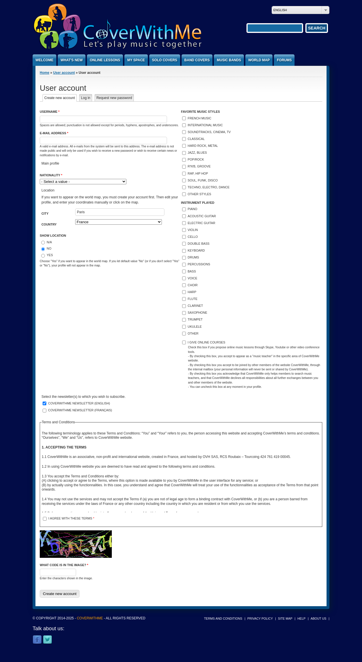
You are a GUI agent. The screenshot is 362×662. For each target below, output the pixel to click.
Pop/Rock (196, 159)
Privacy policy (260, 618)
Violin (193, 230)
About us (318, 618)
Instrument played (197, 202)
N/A (49, 242)
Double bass (198, 243)
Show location (53, 235)
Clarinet (195, 305)
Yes (50, 255)
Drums (193, 257)
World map (259, 60)
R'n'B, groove (199, 166)
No (49, 248)
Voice (192, 278)
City (45, 213)
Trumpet (195, 319)
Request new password (114, 98)
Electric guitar (201, 223)
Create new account (60, 98)
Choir (193, 285)
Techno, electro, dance (208, 187)
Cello (193, 236)
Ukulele (195, 326)
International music (205, 125)
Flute (192, 299)
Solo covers (164, 60)
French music (199, 118)
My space (136, 60)
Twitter (47, 640)
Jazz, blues (197, 152)
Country (49, 224)
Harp (192, 292)
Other (193, 333)
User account (64, 73)
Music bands (229, 60)
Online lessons (105, 60)
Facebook (37, 640)
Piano (192, 209)
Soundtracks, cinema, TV (209, 132)
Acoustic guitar (202, 216)
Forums (284, 60)
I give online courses (206, 342)
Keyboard (196, 250)
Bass (192, 271)
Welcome (44, 60)
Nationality (51, 175)
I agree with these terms (71, 518)
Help (301, 618)
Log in (85, 98)
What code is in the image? (64, 565)
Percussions (199, 264)
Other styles (199, 194)
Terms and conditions (223, 618)
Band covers (197, 60)
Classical (196, 139)
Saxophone (197, 312)
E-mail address (54, 133)
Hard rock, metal (203, 145)
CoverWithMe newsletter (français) (80, 410)
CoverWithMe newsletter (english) (79, 403)
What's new (72, 60)
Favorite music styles (200, 111)
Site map (285, 618)
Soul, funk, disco (203, 180)
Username (49, 111)
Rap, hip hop (198, 173)
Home (44, 73)
